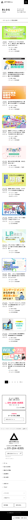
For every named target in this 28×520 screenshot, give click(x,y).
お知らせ (6, 483)
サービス (7, 493)
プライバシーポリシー (10, 458)
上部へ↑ (25, 428)
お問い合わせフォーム (10, 419)
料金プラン (7, 498)
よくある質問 (21, 407)
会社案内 (6, 473)
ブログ (5, 487)
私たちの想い (7, 466)
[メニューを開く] (26, 2)
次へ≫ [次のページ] (21, 382)
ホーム (5, 463)
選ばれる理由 (7, 470)
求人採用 (6, 477)
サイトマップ (8, 456)
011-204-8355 (14, 402)
